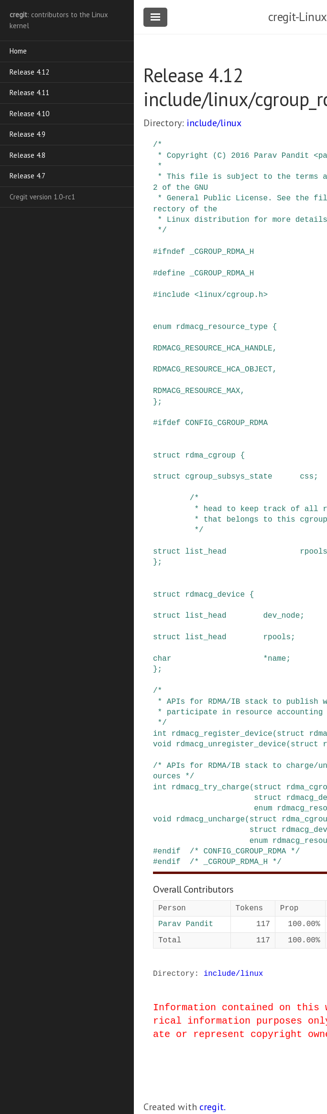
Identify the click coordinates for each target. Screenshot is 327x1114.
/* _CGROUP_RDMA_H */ (236, 862)
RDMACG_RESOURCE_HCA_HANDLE (212, 348)
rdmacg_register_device (221, 734)
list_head (205, 551)
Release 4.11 (29, 92)
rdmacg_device (215, 595)
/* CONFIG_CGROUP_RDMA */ (245, 851)
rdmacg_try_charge (210, 787)
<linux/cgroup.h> (231, 295)
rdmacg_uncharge (210, 819)
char (162, 659)
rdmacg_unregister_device (231, 744)
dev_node (281, 616)
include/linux (213, 123)
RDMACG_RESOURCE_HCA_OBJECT (212, 369)
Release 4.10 (29, 113)
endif (169, 851)
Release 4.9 (27, 134)
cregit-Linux (297, 16)
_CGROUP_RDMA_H (222, 252)
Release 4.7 (27, 175)
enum (162, 327)
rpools (277, 637)
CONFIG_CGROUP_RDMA (226, 423)
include (174, 295)
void (162, 744)
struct (167, 455)
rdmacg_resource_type (222, 327)
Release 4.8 (27, 155)
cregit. (212, 1107)
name (277, 659)
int (160, 734)
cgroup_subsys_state (228, 476)
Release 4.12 (29, 71)
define (171, 273)
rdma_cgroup (210, 455)
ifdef (169, 423)
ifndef (171, 252)
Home (18, 50)
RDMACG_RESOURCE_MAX (196, 391)
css (307, 476)
